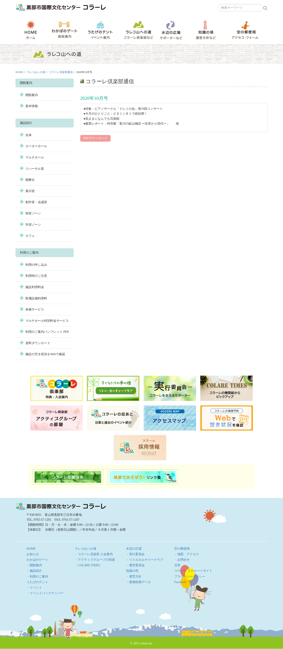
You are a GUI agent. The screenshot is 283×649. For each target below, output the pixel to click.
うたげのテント (100, 30)
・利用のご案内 (37, 576)
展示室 (30, 191)
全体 (28, 135)
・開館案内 (34, 565)
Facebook (180, 582)
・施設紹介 (34, 570)
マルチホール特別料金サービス (47, 320)
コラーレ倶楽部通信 (61, 72)
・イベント (34, 587)
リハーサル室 (34, 168)
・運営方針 (134, 576)
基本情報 (31, 106)
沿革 (177, 565)
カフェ (30, 235)
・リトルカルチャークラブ (144, 559)
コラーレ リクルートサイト (193, 570)
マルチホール (34, 157)
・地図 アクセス (186, 554)
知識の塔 (205, 30)
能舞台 (30, 179)
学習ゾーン (33, 224)
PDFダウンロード (95, 138)
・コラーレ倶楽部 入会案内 (94, 554)
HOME (30, 29)
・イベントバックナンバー (45, 593)
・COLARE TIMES (87, 565)
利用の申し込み (36, 264)
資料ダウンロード (37, 343)
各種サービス (34, 309)
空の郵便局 (244, 29)
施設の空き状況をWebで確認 (45, 354)
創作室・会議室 (36, 202)
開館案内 (31, 95)
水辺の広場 (170, 30)
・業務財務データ (138, 582)
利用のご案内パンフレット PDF (47, 331)
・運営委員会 (135, 565)
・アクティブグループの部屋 (95, 559)
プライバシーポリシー (189, 576)
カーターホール (36, 146)
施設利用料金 (34, 287)
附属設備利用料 (36, 298)
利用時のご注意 (36, 275)
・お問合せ (182, 559)
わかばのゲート (64, 29)
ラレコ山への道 (138, 29)
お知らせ (33, 554)
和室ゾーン (33, 213)
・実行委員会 (135, 554)
